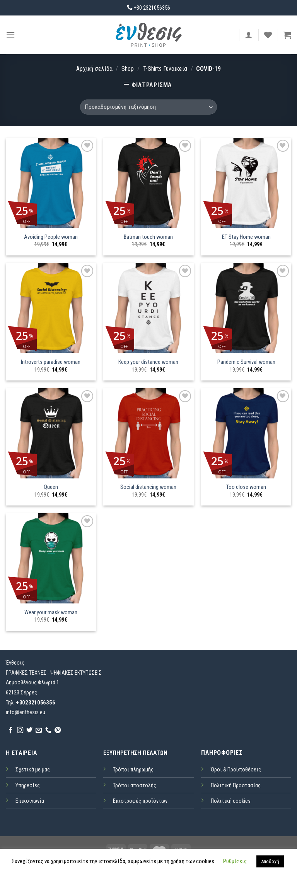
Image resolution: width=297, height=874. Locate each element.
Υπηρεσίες (27, 785)
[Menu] (10, 34)
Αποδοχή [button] (270, 861)
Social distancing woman (148, 487)
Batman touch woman (148, 237)
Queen (51, 487)
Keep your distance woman (148, 362)
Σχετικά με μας (32, 769)
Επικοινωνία (29, 801)
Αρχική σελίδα (94, 68)
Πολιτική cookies (231, 801)
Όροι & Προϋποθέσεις (236, 769)
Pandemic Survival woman (246, 362)
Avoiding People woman (51, 237)
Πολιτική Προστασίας (236, 785)
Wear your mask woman (50, 612)
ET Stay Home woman (246, 237)
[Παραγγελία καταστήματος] (148, 107)
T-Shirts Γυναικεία (165, 68)
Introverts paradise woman (50, 362)
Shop (127, 68)
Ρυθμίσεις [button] (235, 861)
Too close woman (246, 487)
